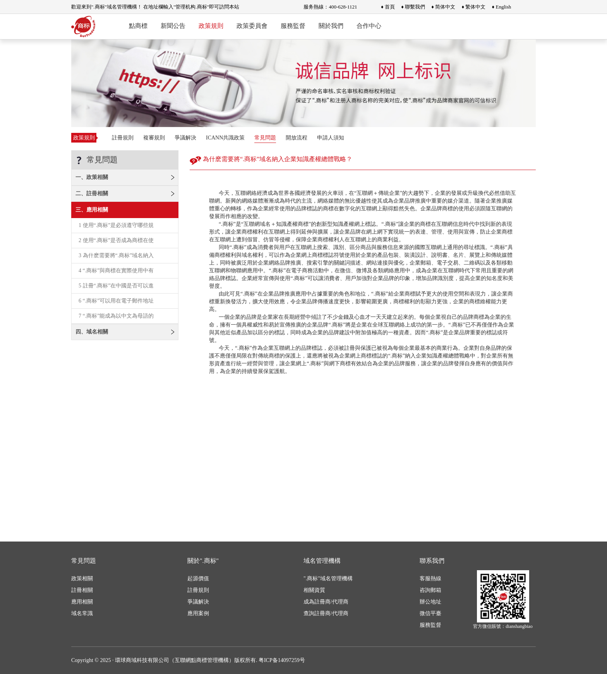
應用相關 (82, 602)
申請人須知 (330, 138)
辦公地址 (430, 602)
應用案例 (198, 613)
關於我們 (331, 25)
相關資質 (314, 590)
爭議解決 (185, 138)
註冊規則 (123, 138)
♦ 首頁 (388, 7)
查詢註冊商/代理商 (326, 613)
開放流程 (296, 138)
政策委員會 (252, 25)
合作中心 (369, 25)
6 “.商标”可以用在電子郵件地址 (116, 301)
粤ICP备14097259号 (282, 660)
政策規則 (211, 25)
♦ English (501, 7)
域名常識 (82, 613)
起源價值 (198, 578)
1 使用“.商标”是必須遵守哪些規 (116, 225)
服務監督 (293, 25)
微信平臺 (430, 613)
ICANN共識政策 (225, 138)
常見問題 (265, 138)
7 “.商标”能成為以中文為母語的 (116, 316)
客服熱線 (430, 578)
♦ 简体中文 (443, 7)
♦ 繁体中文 (473, 7)
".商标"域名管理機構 (328, 578)
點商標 (138, 25)
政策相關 (82, 578)
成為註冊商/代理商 (326, 602)
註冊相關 (82, 590)
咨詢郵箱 (430, 590)
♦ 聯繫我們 (413, 7)
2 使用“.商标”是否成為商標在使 (116, 240)
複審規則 (154, 138)
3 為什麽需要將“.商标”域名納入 (116, 255)
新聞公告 (173, 25)
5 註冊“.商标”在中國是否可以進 (116, 286)
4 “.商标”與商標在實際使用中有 (116, 270)
